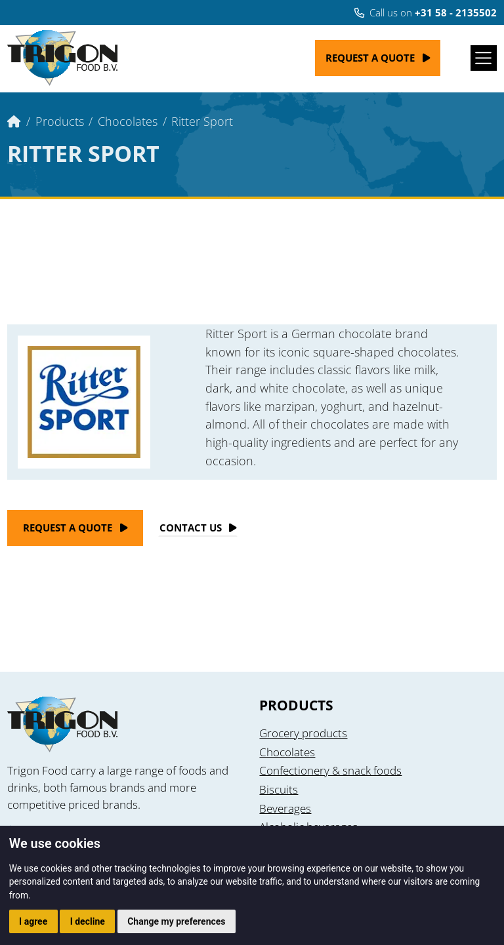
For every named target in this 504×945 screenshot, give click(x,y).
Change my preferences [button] (176, 921)
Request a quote (370, 57)
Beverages (285, 808)
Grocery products (303, 733)
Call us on (425, 12)
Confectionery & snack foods (330, 770)
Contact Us (190, 527)
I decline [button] (87, 921)
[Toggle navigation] (484, 58)
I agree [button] (33, 921)
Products (59, 121)
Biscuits (278, 789)
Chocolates (128, 121)
